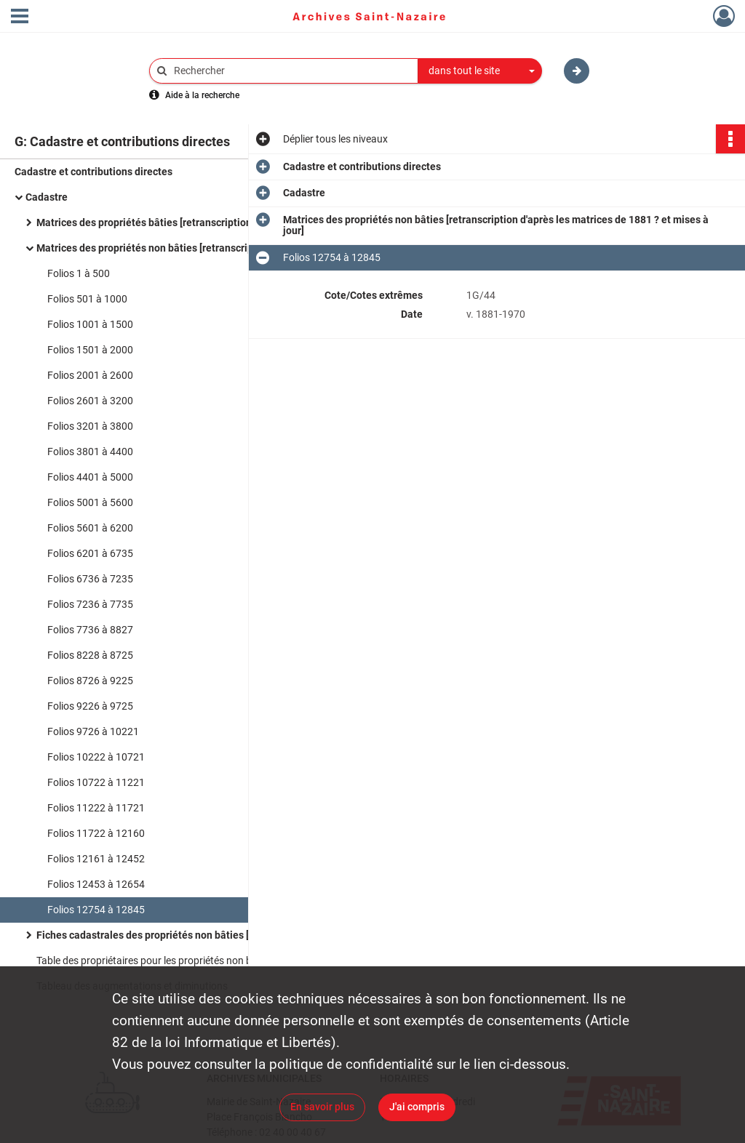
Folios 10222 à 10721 (96, 757)
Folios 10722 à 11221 (96, 782)
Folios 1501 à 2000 (90, 350)
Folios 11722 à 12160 (96, 833)
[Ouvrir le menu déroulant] (19, 17)
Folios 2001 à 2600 (90, 375)
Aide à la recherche (202, 95)
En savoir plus (322, 1106)
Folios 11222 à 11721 (96, 808)
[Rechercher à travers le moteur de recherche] (291, 71)
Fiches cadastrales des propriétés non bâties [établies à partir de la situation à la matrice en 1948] (181, 935)
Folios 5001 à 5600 (90, 502)
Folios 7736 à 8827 (90, 629)
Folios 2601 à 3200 (90, 400)
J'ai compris (417, 1106)
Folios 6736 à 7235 (90, 579)
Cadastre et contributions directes (93, 171)
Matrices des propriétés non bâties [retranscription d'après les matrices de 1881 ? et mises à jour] (181, 248)
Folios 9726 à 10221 (93, 731)
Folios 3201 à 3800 (90, 426)
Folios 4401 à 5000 (90, 477)
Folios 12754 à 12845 (96, 909)
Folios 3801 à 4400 (90, 451)
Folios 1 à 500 (78, 273)
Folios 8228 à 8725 (90, 655)
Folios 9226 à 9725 (90, 706)
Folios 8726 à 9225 (90, 680)
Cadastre (46, 197)
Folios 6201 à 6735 (90, 553)
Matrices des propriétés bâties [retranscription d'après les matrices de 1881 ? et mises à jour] (181, 222)
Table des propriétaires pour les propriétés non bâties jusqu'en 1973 (181, 960)
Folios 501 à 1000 (87, 299)
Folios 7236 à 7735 (90, 604)
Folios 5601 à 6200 (90, 528)
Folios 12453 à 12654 (96, 884)
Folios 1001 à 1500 (90, 324)
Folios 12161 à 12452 (96, 859)
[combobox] (480, 71)
